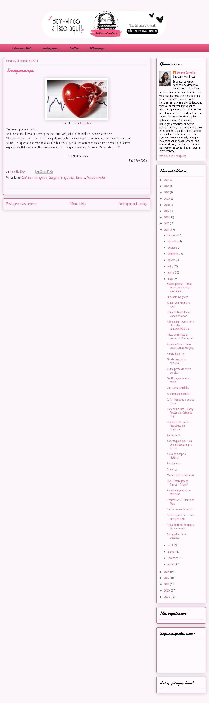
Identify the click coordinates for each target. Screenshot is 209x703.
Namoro (80, 178)
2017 (167, 211)
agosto (172, 260)
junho (171, 272)
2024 (167, 186)
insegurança (67, 178)
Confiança (27, 178)
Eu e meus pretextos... (178, 394)
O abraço (172, 469)
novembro (173, 241)
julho (171, 266)
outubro (173, 248)
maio (171, 279)
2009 (167, 597)
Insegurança (174, 463)
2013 (167, 572)
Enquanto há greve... (178, 297)
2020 (167, 199)
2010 (167, 590)
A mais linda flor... (176, 354)
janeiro (172, 564)
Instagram (49, 48)
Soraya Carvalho (186, 72)
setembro (173, 254)
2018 (167, 205)
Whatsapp (96, 48)
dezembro (174, 235)
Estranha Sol (21, 48)
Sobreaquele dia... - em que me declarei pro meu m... (179, 445)
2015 (167, 223)
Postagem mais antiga (133, 204)
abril (171, 545)
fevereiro (173, 558)
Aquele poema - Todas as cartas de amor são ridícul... (179, 288)
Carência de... (174, 435)
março (171, 552)
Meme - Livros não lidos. (180, 475)
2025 (167, 180)
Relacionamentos (96, 178)
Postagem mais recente (21, 204)
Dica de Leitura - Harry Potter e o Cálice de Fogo (180, 413)
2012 (167, 578)
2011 (167, 584)
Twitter (73, 48)
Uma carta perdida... (178, 388)
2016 (167, 217)
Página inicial (78, 204)
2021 (167, 192)
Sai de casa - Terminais (180, 509)
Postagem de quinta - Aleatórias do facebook (179, 426)
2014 (167, 230)
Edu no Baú (85, 123)
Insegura (54, 178)
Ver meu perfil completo (172, 156)
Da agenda (40, 178)
